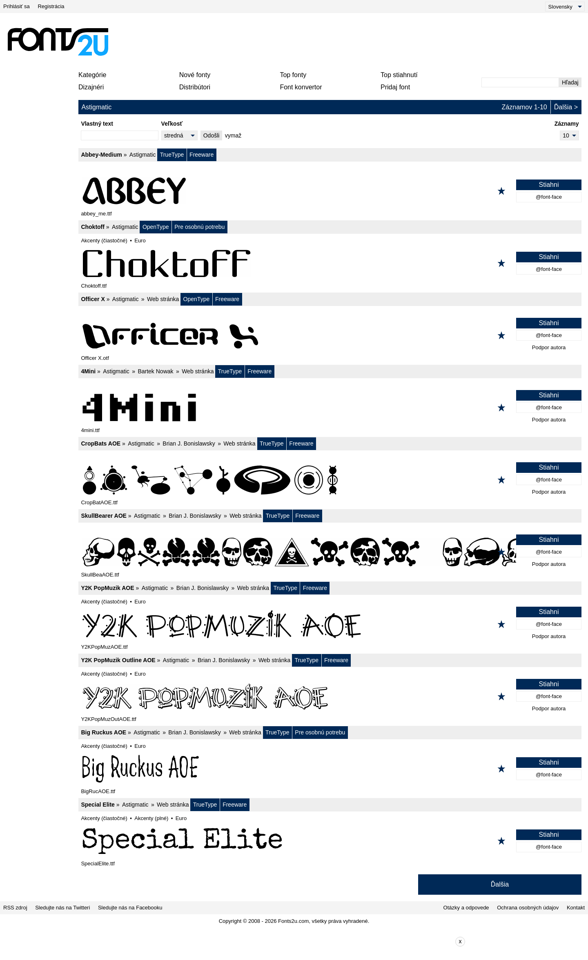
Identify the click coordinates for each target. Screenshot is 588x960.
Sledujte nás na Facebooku (130, 908)
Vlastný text (97, 123)
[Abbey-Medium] (329, 191)
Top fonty (293, 74)
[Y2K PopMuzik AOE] (329, 624)
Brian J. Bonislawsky (189, 443)
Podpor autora (549, 347)
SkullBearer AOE (104, 515)
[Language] (565, 6)
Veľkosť (172, 123)
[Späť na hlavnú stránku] (58, 41)
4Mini (88, 371)
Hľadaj (570, 82)
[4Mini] (329, 407)
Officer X (93, 299)
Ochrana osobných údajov (528, 908)
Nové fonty (194, 74)
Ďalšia (563, 107)
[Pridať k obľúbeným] (501, 191)
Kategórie (92, 74)
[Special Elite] (329, 840)
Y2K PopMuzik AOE (107, 588)
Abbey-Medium (101, 154)
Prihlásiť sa (16, 6)
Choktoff (93, 227)
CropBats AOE (100, 443)
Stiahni (549, 184)
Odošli (211, 135)
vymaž (233, 135)
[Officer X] (329, 335)
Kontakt (576, 908)
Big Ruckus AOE (103, 732)
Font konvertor (301, 87)
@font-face (549, 197)
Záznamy (567, 123)
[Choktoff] (329, 263)
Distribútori (194, 87)
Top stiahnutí (399, 74)
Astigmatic (142, 154)
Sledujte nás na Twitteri (62, 908)
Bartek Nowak (155, 371)
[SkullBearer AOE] (329, 552)
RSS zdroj (15, 908)
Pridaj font (395, 87)
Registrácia (51, 6)
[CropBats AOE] (329, 479)
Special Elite (97, 804)
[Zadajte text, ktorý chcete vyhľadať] (520, 82)
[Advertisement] (297, 41)
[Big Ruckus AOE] (329, 768)
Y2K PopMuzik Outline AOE (118, 660)
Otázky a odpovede (466, 908)
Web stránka (163, 299)
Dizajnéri (91, 87)
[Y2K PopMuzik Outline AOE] (329, 696)
